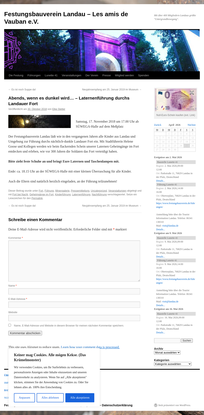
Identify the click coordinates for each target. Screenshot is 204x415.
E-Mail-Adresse (17, 299)
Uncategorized (99, 190)
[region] (54, 377)
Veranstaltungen (71, 75)
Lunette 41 (51, 75)
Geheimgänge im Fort (41, 194)
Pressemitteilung (80, 190)
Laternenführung (81, 194)
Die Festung (16, 75)
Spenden (143, 75)
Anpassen (24, 397)
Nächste (192, 124)
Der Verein (91, 75)
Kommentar (15, 237)
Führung (49, 190)
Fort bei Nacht (20, 194)
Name (12, 285)
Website (12, 312)
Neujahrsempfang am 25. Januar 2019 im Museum (112, 89)
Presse (106, 75)
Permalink (36, 198)
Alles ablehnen (50, 397)
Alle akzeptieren (80, 397)
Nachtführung (99, 194)
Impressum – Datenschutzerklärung (107, 405)
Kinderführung (63, 194)
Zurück (157, 124)
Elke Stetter (58, 109)
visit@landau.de (170, 225)
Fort (41, 190)
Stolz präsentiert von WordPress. (174, 405)
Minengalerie (62, 190)
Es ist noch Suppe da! (22, 89)
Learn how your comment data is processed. (90, 347)
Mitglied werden (124, 75)
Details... (160, 180)
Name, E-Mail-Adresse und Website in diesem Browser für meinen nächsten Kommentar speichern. (69, 325)
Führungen (34, 75)
